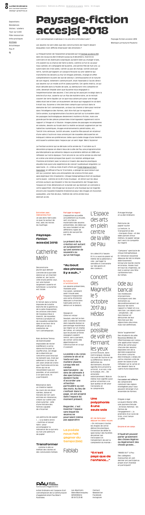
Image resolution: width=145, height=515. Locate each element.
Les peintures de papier (128, 421)
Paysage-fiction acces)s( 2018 (47, 238)
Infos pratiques (16, 39)
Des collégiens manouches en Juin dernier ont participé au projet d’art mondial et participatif (101, 466)
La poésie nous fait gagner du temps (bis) (100, 444)
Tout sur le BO (15, 32)
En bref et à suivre (74, 6)
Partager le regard (71, 213)
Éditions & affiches (56, 6)
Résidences (14, 25)
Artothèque (14, 46)
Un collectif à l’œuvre (72, 260)
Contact (96, 496)
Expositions (14, 22)
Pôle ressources (16, 35)
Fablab (70, 453)
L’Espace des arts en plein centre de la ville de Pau (100, 227)
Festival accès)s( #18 (89, 54)
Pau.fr (11, 49)
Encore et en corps (44, 433)
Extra (87, 6)
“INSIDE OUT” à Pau (99, 459)
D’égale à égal (42, 405)
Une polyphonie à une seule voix (72, 411)
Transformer (129, 447)
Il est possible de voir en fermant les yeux (101, 345)
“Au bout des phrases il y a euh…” (101, 271)
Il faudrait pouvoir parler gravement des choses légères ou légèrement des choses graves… (46, 445)
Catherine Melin (46, 253)
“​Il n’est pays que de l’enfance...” (46, 464)
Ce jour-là (40, 383)
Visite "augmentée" (45, 339)
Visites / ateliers (16, 29)
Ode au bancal (98, 286)
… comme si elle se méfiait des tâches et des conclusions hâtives (128, 453)
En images (95, 6)
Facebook (97, 501)
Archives (13, 42)
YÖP (40, 297)
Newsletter (98, 499)
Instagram (97, 504)
